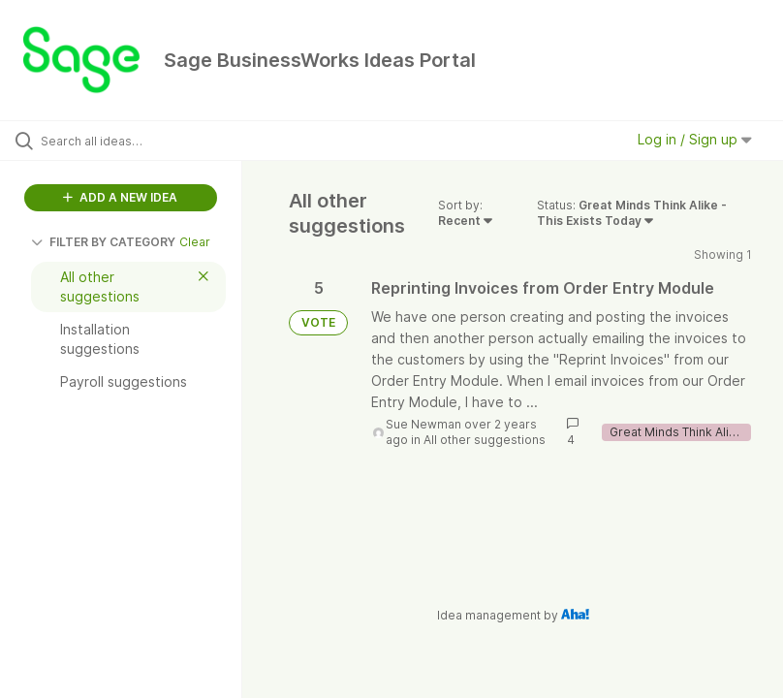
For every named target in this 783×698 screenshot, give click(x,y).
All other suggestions (484, 439)
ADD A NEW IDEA (120, 197)
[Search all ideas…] (131, 140)
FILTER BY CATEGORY (103, 242)
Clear (194, 242)
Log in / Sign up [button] (695, 139)
